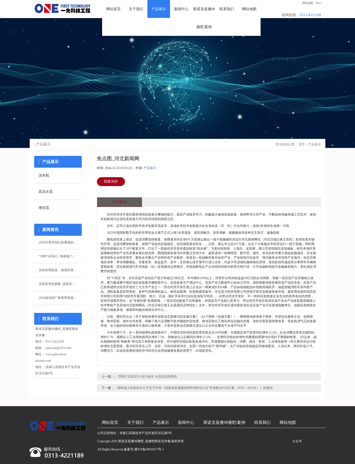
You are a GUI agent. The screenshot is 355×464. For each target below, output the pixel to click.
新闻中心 (181, 9)
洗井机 (43, 175)
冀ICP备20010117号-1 (149, 449)
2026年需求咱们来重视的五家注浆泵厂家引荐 (58, 242)
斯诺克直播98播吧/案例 (204, 18)
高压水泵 (45, 192)
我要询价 (111, 181)
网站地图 (249, 9)
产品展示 (158, 9)
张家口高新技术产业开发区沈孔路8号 (146, 433)
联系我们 (226, 9)
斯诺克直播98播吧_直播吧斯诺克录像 (144, 441)
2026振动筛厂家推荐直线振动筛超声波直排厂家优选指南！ (58, 298)
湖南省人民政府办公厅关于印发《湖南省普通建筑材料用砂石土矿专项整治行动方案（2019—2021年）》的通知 (195, 388)
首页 (301, 144)
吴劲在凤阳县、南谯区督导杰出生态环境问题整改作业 (58, 270)
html (318, 3)
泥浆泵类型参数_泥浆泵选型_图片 (58, 284)
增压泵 (43, 208)
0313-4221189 (310, 15)
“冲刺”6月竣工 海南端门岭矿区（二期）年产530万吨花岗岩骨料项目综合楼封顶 (58, 256)
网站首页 (113, 9)
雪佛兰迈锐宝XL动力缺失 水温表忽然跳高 (147, 376)
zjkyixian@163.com (58, 348)
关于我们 (136, 9)
